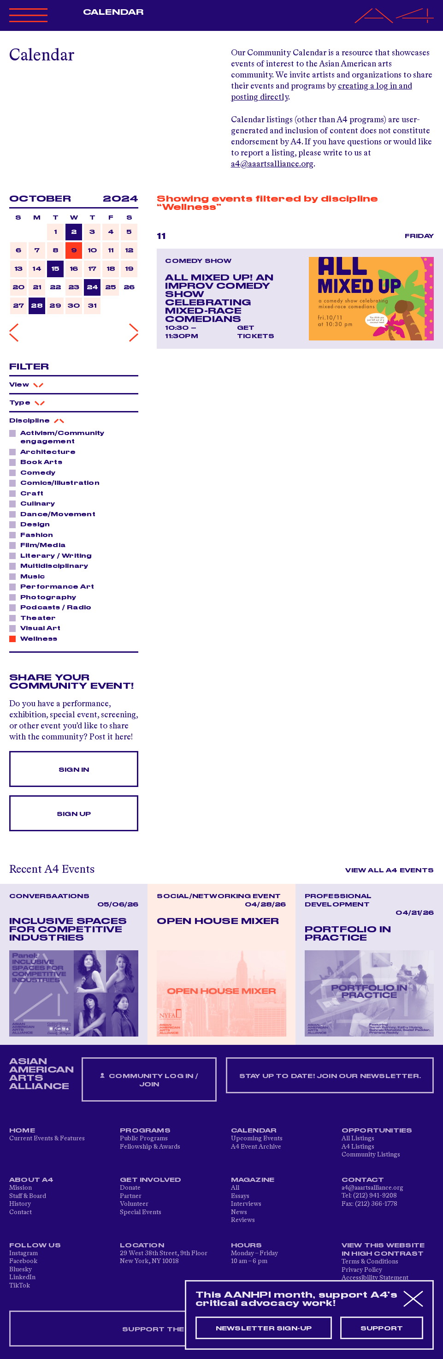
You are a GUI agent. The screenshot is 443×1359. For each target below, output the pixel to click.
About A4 (31, 1180)
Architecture (45, 451)
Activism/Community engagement (57, 437)
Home (22, 1130)
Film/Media (40, 544)
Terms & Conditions (370, 1261)
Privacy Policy (362, 1270)
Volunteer (134, 1204)
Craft (29, 493)
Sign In (74, 770)
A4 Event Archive (256, 1147)
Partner (131, 1196)
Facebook (23, 1261)
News (239, 1212)
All (235, 1188)
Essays (240, 1196)
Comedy (35, 472)
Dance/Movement (55, 514)
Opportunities (377, 1130)
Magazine (253, 1180)
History (20, 1204)
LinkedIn (22, 1277)
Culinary (35, 503)
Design (32, 524)
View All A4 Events (389, 870)
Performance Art (54, 586)
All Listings (358, 1138)
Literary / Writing (53, 555)
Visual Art (37, 628)
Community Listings (371, 1154)
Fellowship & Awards (150, 1147)
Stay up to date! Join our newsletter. (330, 1076)
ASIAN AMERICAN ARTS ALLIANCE (41, 1074)
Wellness (36, 638)
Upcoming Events (257, 1138)
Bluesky (20, 1269)
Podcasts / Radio (53, 607)
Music (30, 576)
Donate (130, 1188)
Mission (20, 1188)
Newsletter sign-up (264, 1328)
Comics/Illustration (57, 482)
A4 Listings (358, 1147)
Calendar (113, 12)
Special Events (140, 1212)
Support (381, 1328)
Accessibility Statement (375, 1278)
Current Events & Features (47, 1138)
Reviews (243, 1220)
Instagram (23, 1253)
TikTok (19, 1285)
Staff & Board (27, 1196)
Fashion (34, 534)
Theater (35, 617)
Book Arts (38, 461)
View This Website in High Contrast (383, 1250)
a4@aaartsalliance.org (272, 164)
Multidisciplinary (51, 565)
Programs (145, 1130)
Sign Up (74, 814)
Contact (20, 1212)
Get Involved (150, 1180)
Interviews (246, 1204)
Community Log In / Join (149, 1080)
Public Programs (144, 1138)
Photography (45, 597)
